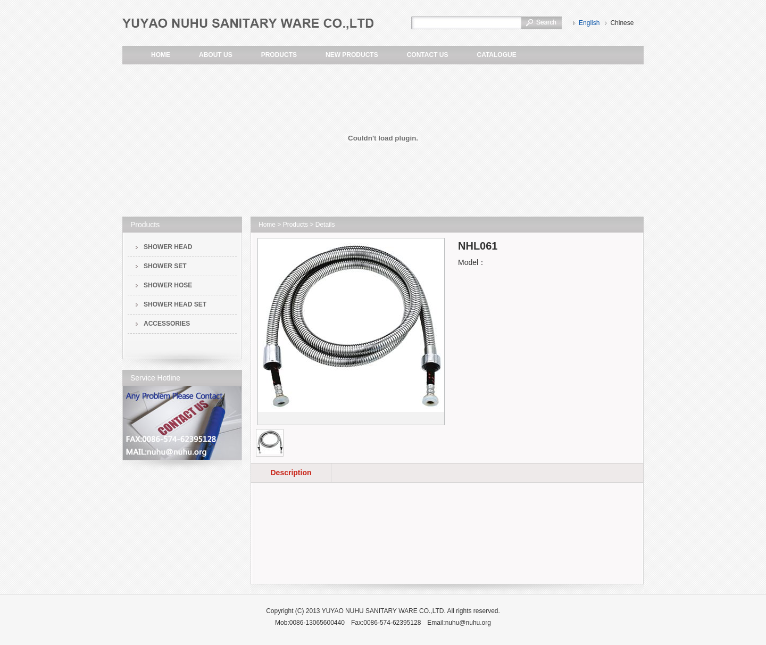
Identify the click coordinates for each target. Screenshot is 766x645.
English (589, 23)
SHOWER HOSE (168, 285)
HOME (160, 55)
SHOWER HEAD (168, 247)
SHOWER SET (165, 266)
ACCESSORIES (167, 323)
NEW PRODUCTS (352, 55)
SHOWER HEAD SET (175, 304)
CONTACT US (427, 55)
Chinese (622, 23)
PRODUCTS (279, 55)
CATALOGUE (496, 55)
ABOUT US (215, 55)
